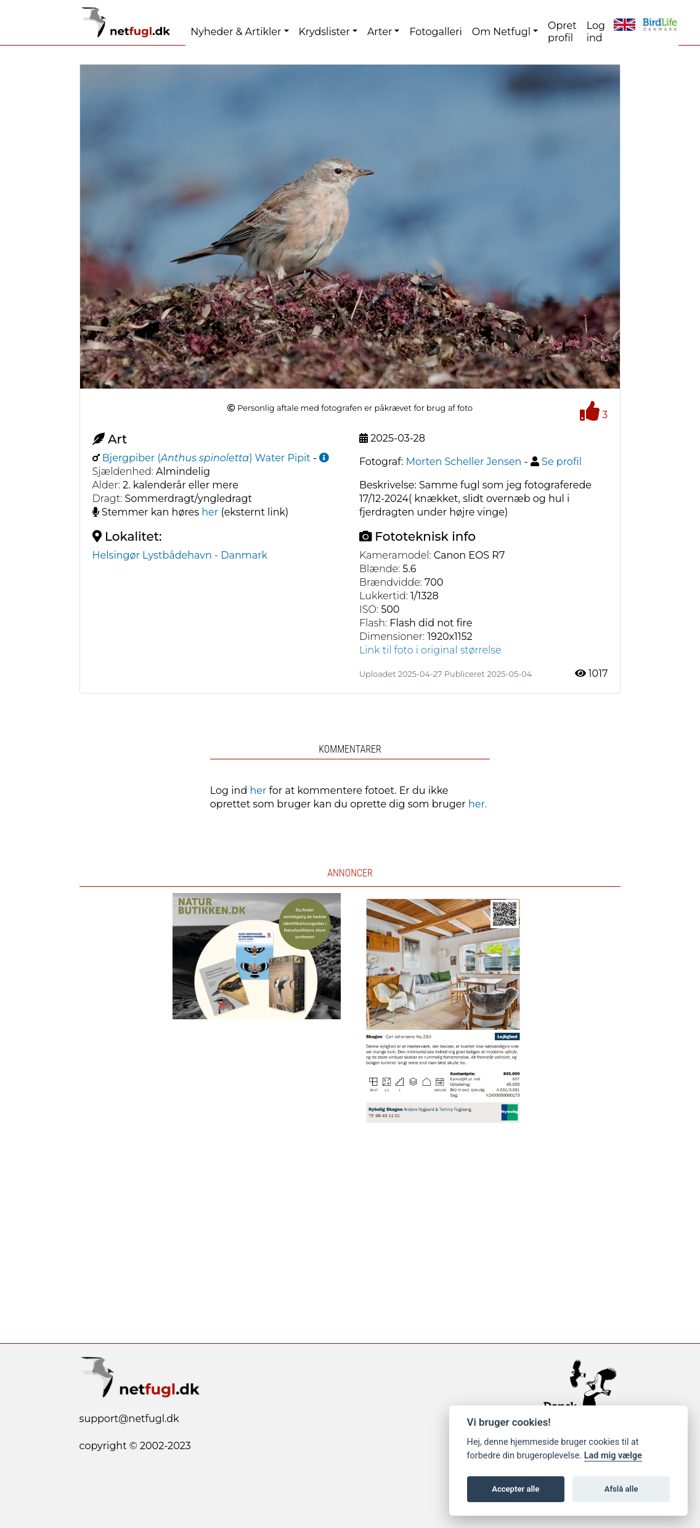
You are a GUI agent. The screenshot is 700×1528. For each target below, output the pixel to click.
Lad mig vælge (613, 1455)
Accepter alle (515, 1489)
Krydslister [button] (324, 32)
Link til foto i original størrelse (430, 650)
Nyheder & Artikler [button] (235, 32)
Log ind (596, 32)
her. (477, 804)
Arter (379, 32)
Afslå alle (621, 1489)
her (209, 512)
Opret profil (562, 32)
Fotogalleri (435, 32)
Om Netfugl (501, 32)
